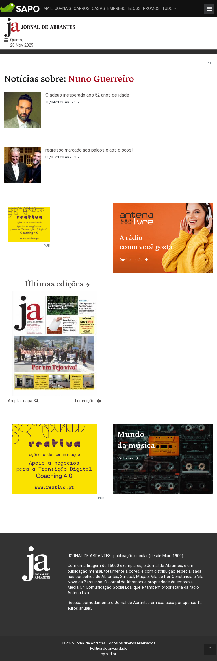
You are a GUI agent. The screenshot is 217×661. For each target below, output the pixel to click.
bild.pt (111, 654)
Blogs (134, 8)
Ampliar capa (23, 401)
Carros (82, 8)
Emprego (116, 8)
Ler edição (88, 401)
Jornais (63, 8)
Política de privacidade (108, 648)
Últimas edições (54, 283)
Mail (48, 8)
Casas (98, 8)
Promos (151, 8)
